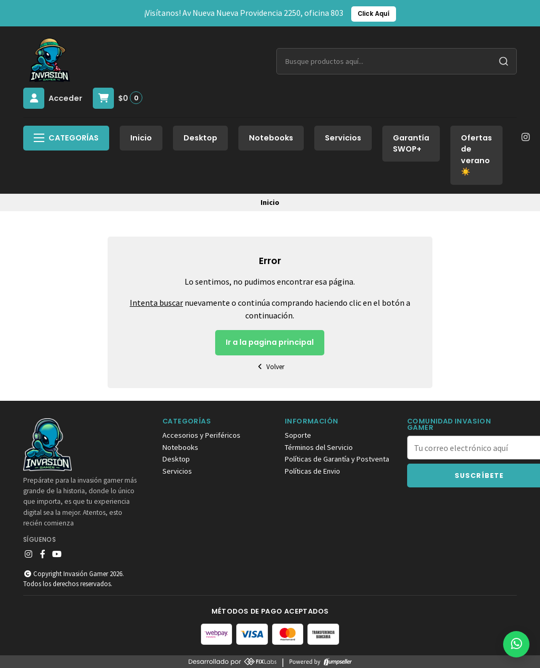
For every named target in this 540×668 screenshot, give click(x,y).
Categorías (66, 138)
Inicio (141, 138)
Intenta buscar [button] (156, 302)
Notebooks (271, 138)
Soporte (298, 435)
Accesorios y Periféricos (201, 435)
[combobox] (396, 61)
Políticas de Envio (312, 471)
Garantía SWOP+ (411, 144)
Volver (270, 366)
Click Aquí (374, 14)
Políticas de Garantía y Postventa (337, 459)
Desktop (200, 138)
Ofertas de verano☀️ (476, 155)
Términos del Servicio (319, 447)
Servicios (343, 138)
